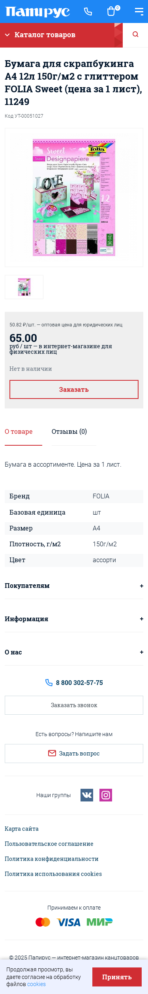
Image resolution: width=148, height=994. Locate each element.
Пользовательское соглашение (49, 844)
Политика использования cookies (53, 874)
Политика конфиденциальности (52, 859)
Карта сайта (22, 829)
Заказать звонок (74, 705)
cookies (36, 984)
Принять (117, 977)
